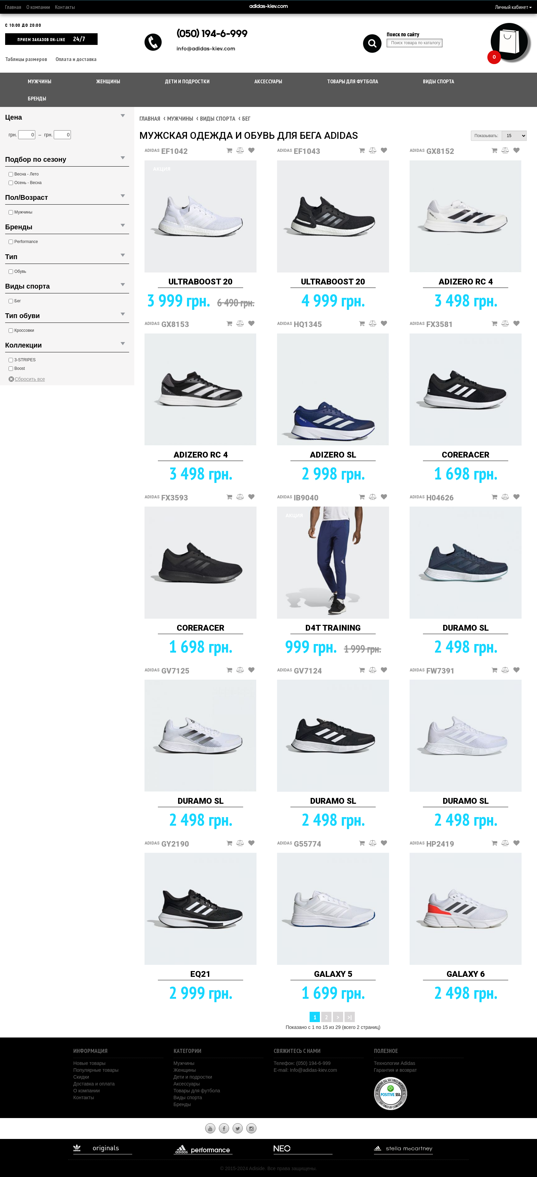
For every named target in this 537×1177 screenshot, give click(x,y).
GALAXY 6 (466, 974)
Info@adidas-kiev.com (313, 1070)
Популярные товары (95, 1070)
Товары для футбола (352, 81)
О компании (38, 6)
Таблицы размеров (26, 59)
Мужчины (39, 81)
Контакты (65, 6)
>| (350, 1017)
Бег (17, 301)
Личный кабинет (513, 6)
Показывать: (486, 135)
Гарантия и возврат (395, 1070)
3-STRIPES (25, 359)
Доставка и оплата (94, 1084)
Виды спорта (438, 81)
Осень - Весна (28, 182)
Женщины (108, 81)
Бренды (37, 98)
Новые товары (89, 1063)
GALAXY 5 (333, 974)
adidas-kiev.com (268, 6)
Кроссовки (24, 330)
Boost (19, 368)
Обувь (20, 271)
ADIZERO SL (333, 455)
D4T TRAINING (333, 628)
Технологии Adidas (394, 1063)
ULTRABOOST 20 (200, 282)
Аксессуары (268, 81)
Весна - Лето (26, 174)
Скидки (81, 1077)
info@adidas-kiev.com (206, 49)
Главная (13, 6)
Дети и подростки (187, 81)
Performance (26, 241)
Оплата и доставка (76, 59)
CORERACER (465, 455)
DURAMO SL (466, 628)
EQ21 (200, 974)
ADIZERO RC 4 (466, 282)
